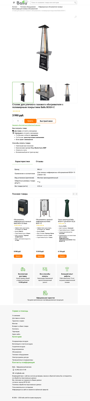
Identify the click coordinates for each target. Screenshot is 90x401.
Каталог (14, 7)
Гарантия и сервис (18, 321)
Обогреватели (16, 352)
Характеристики (22, 161)
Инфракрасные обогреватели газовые (51, 7)
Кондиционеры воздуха (20, 341)
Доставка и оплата (18, 318)
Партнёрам (15, 331)
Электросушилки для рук (20, 357)
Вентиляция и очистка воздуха (22, 344)
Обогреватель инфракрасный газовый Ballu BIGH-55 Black (22, 221)
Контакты (15, 329)
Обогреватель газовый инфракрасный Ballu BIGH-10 (44, 221)
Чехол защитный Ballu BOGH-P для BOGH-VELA (66, 220)
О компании (16, 315)
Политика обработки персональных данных (26, 384)
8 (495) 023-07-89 (20, 370)
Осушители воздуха (18, 346)
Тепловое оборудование (28, 7)
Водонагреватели (18, 349)
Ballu (13, 367)
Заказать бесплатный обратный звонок (26, 125)
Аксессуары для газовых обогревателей (25, 9)
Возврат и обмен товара (20, 326)
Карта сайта (16, 334)
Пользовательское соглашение (22, 387)
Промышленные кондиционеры (22, 360)
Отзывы (39, 161)
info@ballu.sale (19, 373)
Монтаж (14, 323)
